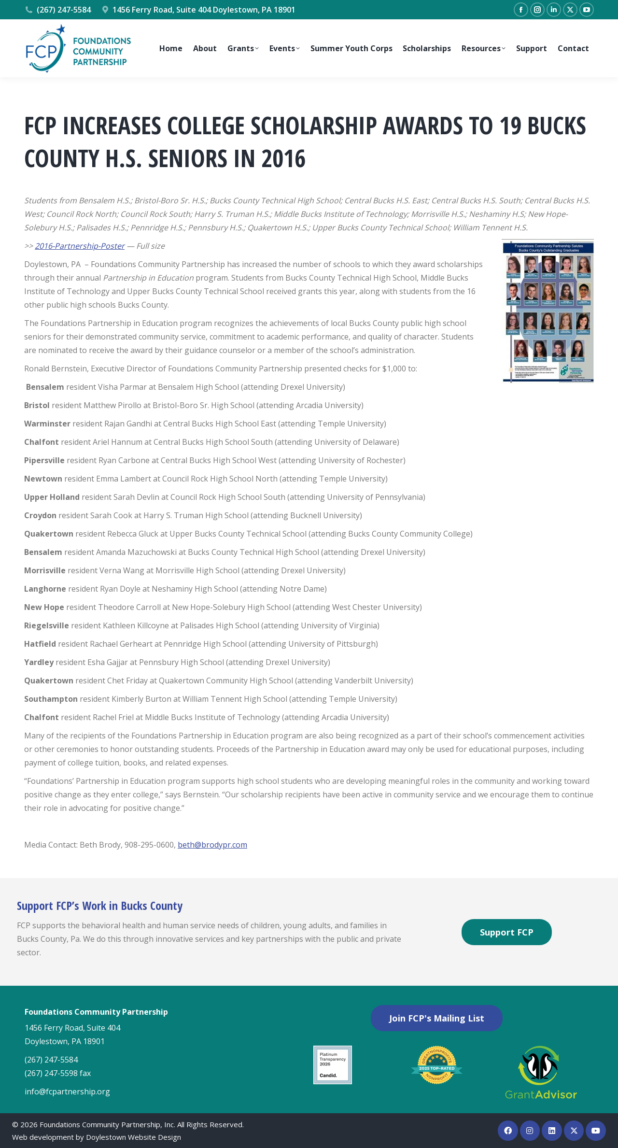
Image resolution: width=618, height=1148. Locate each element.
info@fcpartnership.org (67, 1091)
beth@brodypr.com (212, 844)
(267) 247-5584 (57, 9)
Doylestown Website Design (133, 1137)
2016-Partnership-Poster (80, 246)
